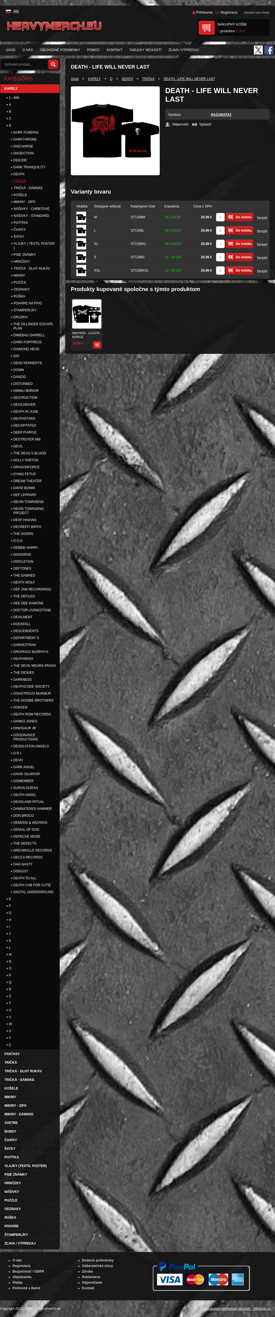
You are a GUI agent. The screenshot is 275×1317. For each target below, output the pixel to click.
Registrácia (229, 12)
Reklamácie (91, 1277)
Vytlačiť (205, 124)
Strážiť (262, 218)
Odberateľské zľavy (97, 1266)
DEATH (127, 79)
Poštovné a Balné (26, 1288)
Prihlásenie (204, 12)
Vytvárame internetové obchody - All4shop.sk (239, 1309)
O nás (17, 1260)
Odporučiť (180, 124)
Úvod (75, 79)
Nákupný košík (232, 24)
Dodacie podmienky (97, 1260)
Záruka (87, 1271)
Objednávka (21, 1277)
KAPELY (94, 79)
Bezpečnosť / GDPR (28, 1271)
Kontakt (88, 1288)
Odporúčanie (92, 1283)
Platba (17, 1283)
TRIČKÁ (148, 79)
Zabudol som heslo (256, 12)
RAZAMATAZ (221, 115)
